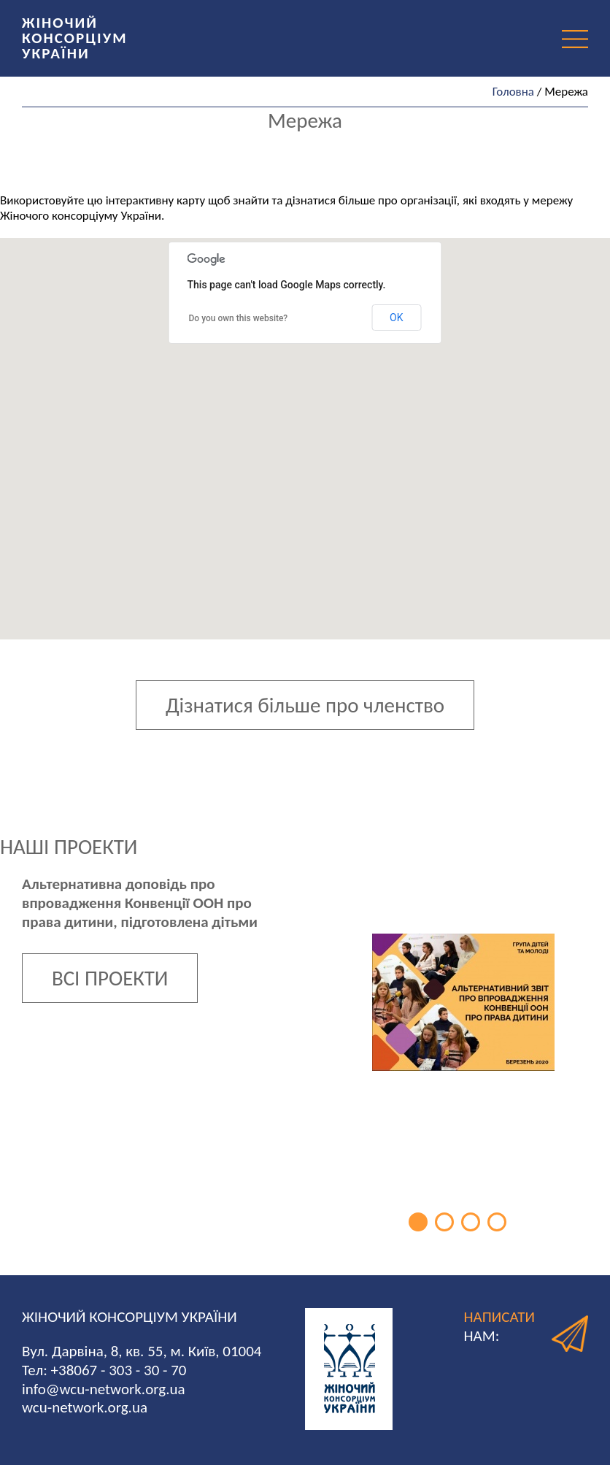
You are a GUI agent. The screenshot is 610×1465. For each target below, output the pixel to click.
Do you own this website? (238, 318)
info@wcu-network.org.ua (103, 1389)
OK (396, 317)
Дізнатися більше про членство (305, 705)
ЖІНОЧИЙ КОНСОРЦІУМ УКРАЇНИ (75, 38)
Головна (513, 91)
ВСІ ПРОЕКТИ (110, 978)
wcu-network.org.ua (84, 1407)
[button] (350, 465)
